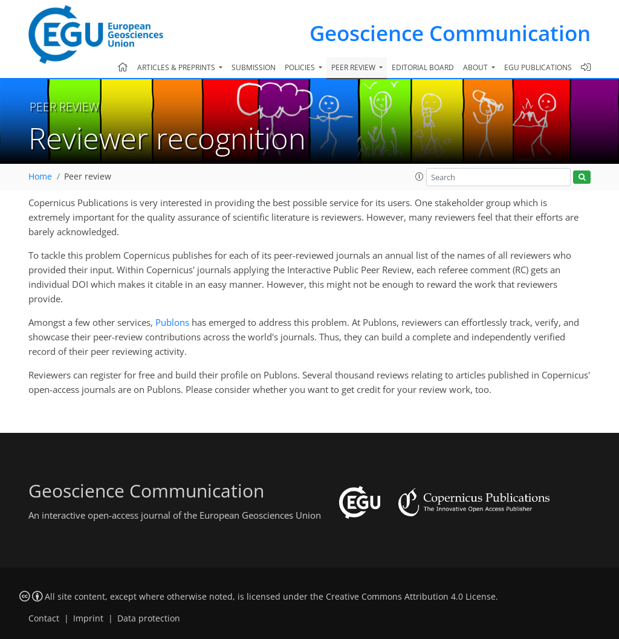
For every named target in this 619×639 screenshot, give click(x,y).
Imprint (88, 618)
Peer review (87, 176)
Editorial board (423, 67)
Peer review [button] (354, 67)
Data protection (148, 618)
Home (40, 176)
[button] (419, 176)
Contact (43, 618)
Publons (172, 322)
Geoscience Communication (450, 33)
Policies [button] (301, 67)
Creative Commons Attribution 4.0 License (411, 596)
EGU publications (538, 67)
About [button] (476, 67)
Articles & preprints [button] (177, 67)
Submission (254, 67)
